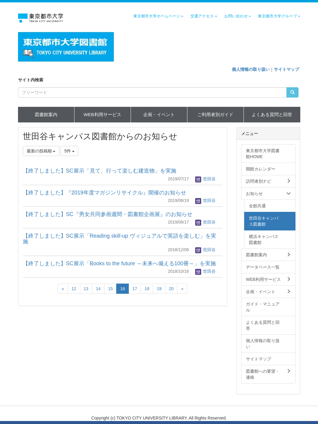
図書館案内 (46, 114)
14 (98, 288)
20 (171, 288)
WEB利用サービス (102, 114)
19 (159, 288)
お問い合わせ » (237, 16)
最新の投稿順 (41, 151)
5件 (69, 151)
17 (134, 288)
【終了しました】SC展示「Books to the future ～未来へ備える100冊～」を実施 (119, 263)
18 (147, 288)
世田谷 (205, 178)
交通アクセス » (203, 16)
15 (110, 288)
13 (86, 288)
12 (73, 288)
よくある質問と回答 (272, 114)
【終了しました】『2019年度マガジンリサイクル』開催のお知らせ (104, 193)
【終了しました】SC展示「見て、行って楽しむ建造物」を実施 (99, 171)
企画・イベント (159, 114)
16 (122, 288)
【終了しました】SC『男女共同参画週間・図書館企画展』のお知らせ (107, 214)
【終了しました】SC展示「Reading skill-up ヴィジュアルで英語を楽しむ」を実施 (119, 239)
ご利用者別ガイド (215, 114)
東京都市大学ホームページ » (158, 16)
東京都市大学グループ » (279, 16)
